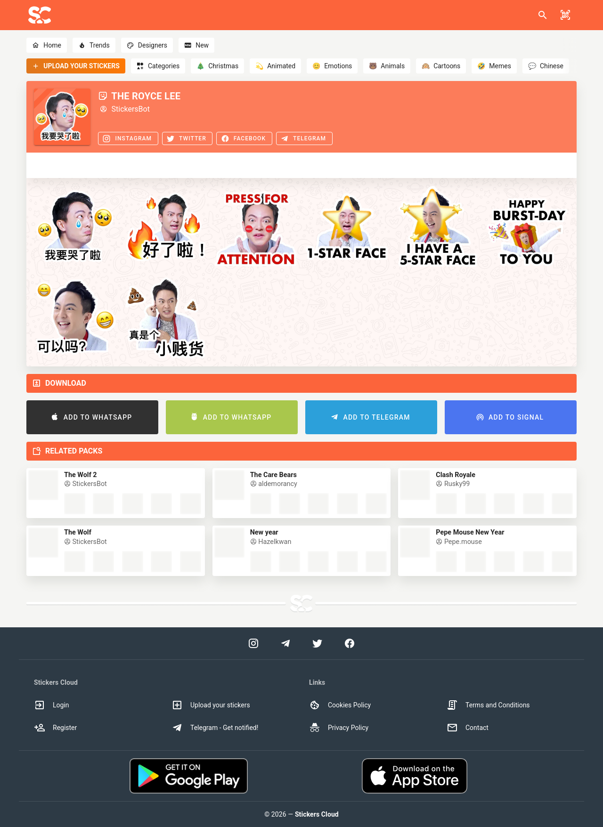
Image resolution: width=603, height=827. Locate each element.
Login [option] (51, 705)
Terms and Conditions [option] (488, 705)
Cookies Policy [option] (340, 705)
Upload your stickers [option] (210, 705)
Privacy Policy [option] (338, 727)
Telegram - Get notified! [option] (214, 727)
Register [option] (55, 727)
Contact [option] (468, 727)
